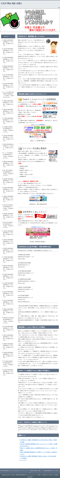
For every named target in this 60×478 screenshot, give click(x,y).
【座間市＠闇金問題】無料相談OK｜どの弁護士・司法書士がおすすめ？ (8, 103)
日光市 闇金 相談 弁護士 (11, 3)
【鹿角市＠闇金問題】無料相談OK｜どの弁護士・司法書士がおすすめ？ (8, 43)
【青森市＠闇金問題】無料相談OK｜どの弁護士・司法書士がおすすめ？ (8, 216)
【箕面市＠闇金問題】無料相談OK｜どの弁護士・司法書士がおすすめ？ (8, 199)
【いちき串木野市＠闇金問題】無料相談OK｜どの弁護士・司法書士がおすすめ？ (8, 95)
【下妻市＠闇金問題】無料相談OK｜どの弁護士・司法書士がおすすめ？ (8, 121)
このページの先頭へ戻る (53, 468)
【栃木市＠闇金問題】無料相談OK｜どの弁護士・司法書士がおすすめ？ (8, 338)
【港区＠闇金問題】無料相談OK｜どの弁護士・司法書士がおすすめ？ (8, 147)
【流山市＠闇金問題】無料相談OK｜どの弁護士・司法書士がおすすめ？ (8, 303)
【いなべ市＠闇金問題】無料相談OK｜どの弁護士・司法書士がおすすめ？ (8, 155)
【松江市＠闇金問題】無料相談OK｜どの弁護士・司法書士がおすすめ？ (8, 77)
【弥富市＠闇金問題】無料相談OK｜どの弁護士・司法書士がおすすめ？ (8, 233)
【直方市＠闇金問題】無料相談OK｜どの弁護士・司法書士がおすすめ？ (8, 51)
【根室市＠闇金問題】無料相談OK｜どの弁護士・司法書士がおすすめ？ (8, 312)
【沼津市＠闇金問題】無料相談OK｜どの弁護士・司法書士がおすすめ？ (8, 138)
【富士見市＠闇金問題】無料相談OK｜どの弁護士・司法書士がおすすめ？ (8, 173)
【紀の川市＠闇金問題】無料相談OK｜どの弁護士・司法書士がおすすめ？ (8, 225)
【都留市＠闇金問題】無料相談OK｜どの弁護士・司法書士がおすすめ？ (8, 346)
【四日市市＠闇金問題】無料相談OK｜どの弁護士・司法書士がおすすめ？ (8, 207)
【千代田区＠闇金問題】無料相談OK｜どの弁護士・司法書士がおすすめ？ (8, 364)
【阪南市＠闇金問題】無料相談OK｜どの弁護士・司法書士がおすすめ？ (8, 181)
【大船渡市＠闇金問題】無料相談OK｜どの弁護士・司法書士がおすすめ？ (8, 129)
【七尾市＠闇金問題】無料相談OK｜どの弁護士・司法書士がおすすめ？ (8, 60)
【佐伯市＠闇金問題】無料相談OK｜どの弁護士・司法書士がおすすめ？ (8, 372)
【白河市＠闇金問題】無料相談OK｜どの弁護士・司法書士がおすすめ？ (8, 86)
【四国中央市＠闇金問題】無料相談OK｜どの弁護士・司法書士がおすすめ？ (8, 320)
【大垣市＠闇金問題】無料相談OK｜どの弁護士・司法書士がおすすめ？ (8, 329)
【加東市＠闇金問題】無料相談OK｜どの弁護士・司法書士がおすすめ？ (8, 190)
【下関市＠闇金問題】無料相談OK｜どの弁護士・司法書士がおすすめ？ (8, 259)
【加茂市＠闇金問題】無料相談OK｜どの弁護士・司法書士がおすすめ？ (8, 355)
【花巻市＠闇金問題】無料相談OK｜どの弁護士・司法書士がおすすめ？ (8, 277)
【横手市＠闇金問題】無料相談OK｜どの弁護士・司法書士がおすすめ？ (8, 268)
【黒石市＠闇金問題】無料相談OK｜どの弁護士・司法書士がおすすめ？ (8, 294)
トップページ (23, 460)
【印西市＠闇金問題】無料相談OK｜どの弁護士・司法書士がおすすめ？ (8, 251)
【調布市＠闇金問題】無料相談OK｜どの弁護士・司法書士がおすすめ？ (8, 112)
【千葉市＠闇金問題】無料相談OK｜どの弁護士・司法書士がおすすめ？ (8, 285)
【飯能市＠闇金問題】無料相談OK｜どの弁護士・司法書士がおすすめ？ (8, 164)
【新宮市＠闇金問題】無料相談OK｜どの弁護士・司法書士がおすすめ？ (8, 242)
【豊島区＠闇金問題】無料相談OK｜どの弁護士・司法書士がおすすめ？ (8, 69)
